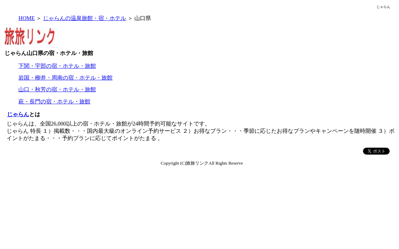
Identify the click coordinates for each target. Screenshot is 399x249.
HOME (26, 18)
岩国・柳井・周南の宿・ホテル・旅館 (65, 78)
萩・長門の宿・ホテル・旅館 (54, 101)
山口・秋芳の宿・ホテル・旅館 (57, 89)
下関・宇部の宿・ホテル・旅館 (57, 66)
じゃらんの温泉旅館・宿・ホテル (84, 18)
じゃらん (18, 114)
